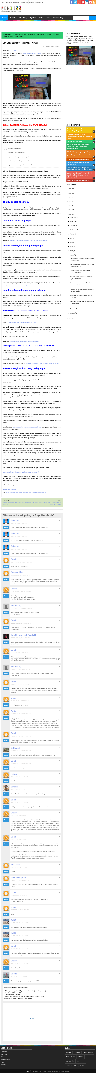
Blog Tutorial (10, 492)
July (71, 238)
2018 (70, 205)
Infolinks (80, 1057)
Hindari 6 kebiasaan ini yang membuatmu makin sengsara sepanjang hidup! (79, 136)
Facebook (72, 2)
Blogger (68, 1052)
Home (4, 18)
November (73, 221)
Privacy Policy (24, 2)
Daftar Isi (13, 18)
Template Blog (58, 18)
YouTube (90, 2)
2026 (70, 189)
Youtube (82, 1065)
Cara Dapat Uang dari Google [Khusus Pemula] (79, 36)
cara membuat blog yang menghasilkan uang (21, 322)
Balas (6, 527)
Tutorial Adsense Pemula (38, 492)
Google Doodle (70, 1057)
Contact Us (9, 2)
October (72, 225)
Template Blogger (71, 1065)
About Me (4, 1051)
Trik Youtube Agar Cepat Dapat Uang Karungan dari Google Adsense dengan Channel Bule (79, 154)
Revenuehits (70, 1061)
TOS (2, 1062)
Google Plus (79, 2)
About (2, 2)
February (73, 309)
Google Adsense (88, 1052)
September (73, 230)
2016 (70, 214)
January (72, 313)
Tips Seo (33, 18)
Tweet (15, 50)
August (72, 234)
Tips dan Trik (27, 492)
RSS (94, 2)
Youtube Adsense (44, 18)
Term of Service (39, 2)
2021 (70, 193)
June (71, 242)
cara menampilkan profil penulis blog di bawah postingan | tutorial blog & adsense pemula (79, 175)
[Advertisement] (60, 10)
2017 (70, 210)
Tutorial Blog (23, 18)
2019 (70, 201)
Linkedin (83, 2)
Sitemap (31, 2)
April (71, 251)
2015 (70, 318)
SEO (78, 1061)
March (72, 255)
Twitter (75, 2)
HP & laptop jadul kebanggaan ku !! (78, 159)
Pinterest (86, 2)
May (71, 246)
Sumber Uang (18, 492)
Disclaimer (16, 2)
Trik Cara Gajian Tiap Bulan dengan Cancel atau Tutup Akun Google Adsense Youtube (78, 146)
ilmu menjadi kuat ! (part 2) (75, 141)
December (73, 217)
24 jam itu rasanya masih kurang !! (78, 180)
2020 (70, 197)
